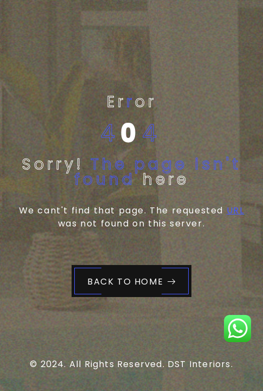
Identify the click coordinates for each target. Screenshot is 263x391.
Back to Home (131, 281)
